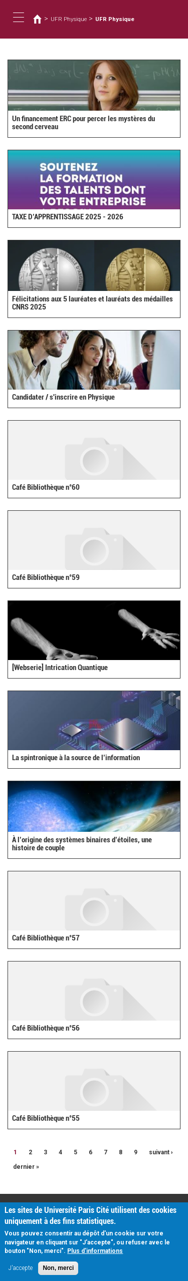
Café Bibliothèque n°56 (46, 1028)
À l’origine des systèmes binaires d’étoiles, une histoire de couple (82, 844)
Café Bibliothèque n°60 (46, 487)
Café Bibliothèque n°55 (46, 1118)
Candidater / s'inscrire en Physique (63, 397)
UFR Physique (69, 19)
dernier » (26, 1166)
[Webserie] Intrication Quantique (60, 667)
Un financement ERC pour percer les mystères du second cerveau (83, 123)
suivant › (161, 1152)
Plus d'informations (95, 1253)
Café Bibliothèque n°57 (46, 937)
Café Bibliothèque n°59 (46, 577)
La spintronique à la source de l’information (76, 757)
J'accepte (21, 1270)
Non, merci (58, 1270)
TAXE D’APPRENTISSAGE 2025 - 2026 (67, 216)
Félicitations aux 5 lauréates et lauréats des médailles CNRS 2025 (92, 303)
